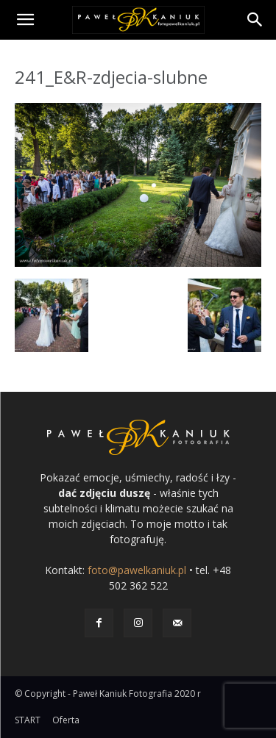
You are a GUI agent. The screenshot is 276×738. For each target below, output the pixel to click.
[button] (25, 20)
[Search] (255, 20)
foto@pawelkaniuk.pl (137, 570)
